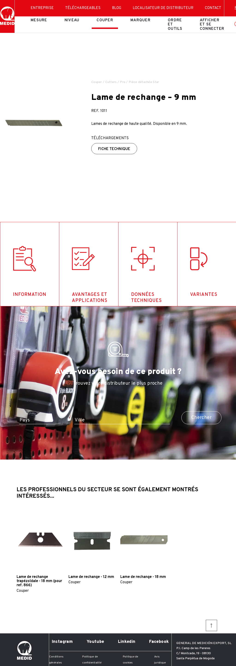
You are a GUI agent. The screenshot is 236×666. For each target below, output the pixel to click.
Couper (105, 20)
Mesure (39, 20)
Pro (122, 82)
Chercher (201, 418)
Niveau (72, 20)
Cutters (111, 82)
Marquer (140, 20)
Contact (213, 8)
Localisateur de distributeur (163, 8)
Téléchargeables (82, 8)
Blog (116, 8)
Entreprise (42, 8)
